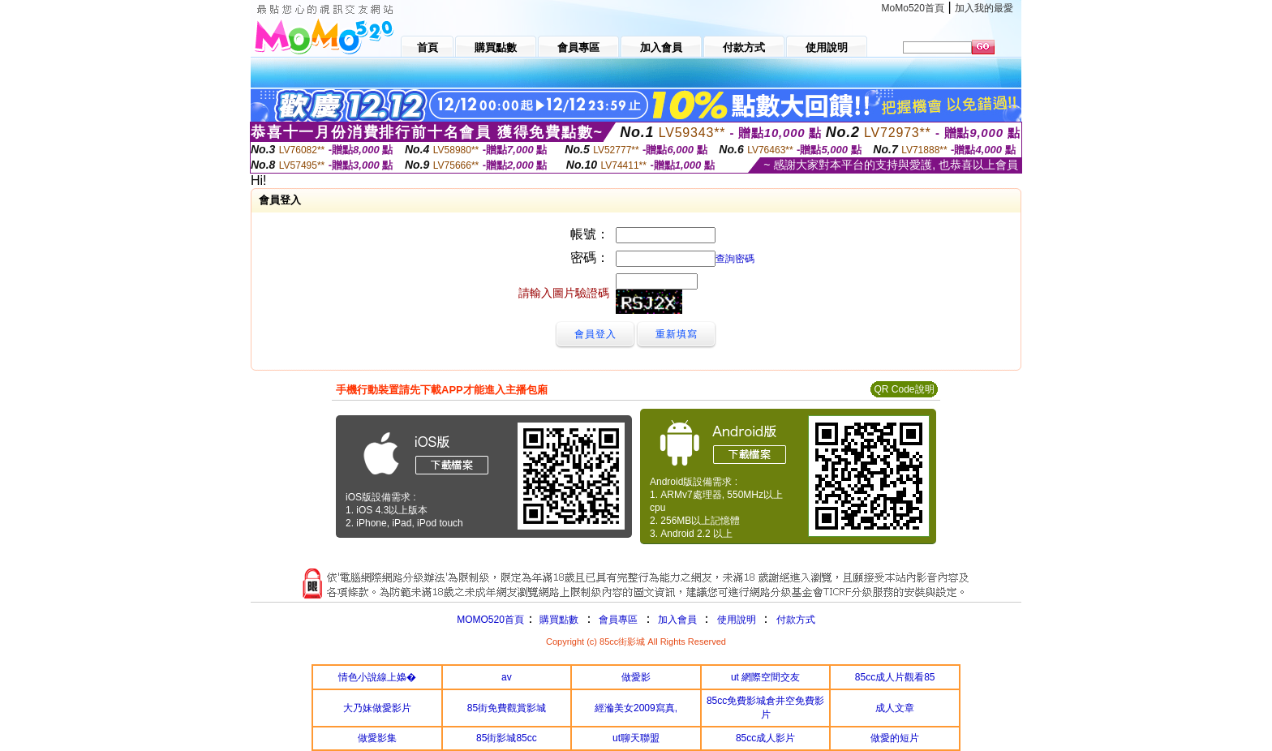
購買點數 (557, 619)
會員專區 (618, 619)
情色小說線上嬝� (377, 677)
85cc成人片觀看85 (895, 677)
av (506, 677)
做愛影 (636, 677)
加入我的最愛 (984, 8)
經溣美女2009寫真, (636, 708)
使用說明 (736, 619)
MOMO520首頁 (490, 619)
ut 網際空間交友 (765, 677)
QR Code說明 (904, 389)
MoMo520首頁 (913, 8)
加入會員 (677, 619)
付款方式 (795, 619)
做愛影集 (377, 738)
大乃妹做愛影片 (377, 708)
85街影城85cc (506, 738)
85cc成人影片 (765, 738)
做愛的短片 (894, 738)
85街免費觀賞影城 (506, 708)
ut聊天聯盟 (636, 738)
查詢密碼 (735, 258)
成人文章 (894, 708)
